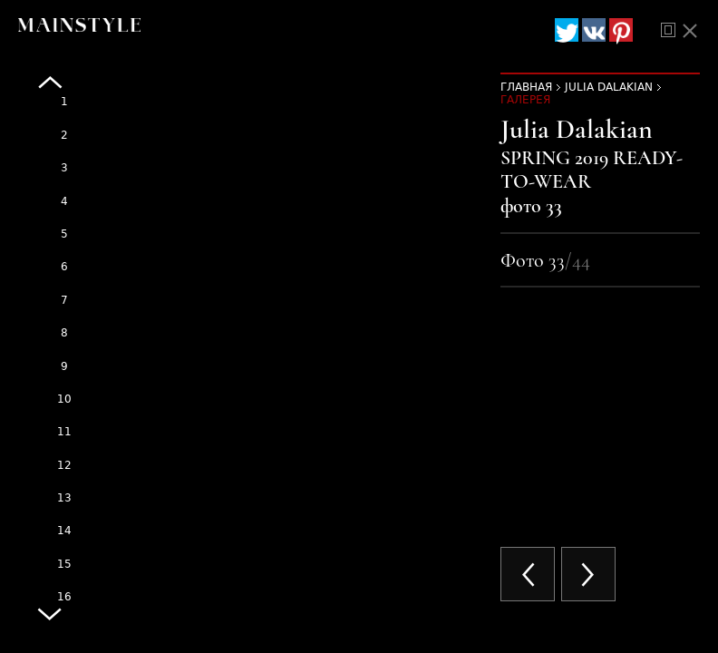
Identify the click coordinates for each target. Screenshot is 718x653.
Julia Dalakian (609, 87)
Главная (526, 87)
